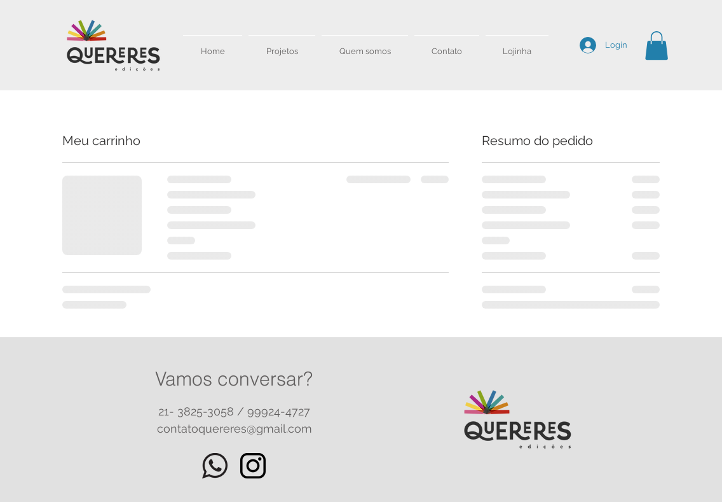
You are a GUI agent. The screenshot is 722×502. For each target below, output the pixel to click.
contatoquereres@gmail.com (234, 428)
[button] (656, 45)
